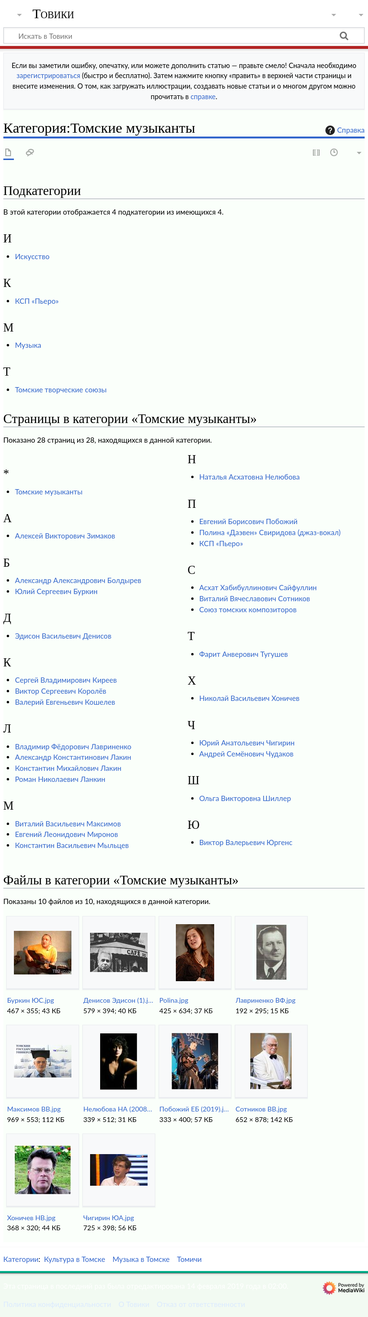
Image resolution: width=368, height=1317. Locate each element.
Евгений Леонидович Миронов (66, 834)
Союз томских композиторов (248, 609)
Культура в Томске (74, 1259)
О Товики (134, 1304)
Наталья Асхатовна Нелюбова (249, 476)
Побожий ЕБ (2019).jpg (195, 1109)
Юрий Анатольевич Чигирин (247, 742)
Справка (344, 130)
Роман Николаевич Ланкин (60, 779)
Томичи (189, 1259)
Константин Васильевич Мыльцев (72, 845)
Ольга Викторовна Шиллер (245, 798)
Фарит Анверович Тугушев (243, 654)
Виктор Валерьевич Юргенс (246, 842)
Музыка (28, 345)
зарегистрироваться (48, 75)
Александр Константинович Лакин (73, 757)
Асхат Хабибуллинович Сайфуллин (258, 587)
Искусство (32, 256)
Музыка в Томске (141, 1259)
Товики (53, 14)
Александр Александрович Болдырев (78, 580)
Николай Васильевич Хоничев (249, 698)
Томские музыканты (48, 491)
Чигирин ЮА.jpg (108, 1218)
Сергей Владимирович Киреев (66, 680)
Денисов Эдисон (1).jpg (118, 1000)
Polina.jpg (174, 1000)
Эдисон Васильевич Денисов (63, 635)
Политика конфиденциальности (57, 1304)
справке (203, 96)
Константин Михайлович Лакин (68, 768)
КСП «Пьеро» (36, 301)
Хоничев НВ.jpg (31, 1218)
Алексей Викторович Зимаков (65, 535)
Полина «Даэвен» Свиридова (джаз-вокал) (270, 532)
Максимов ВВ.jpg (34, 1109)
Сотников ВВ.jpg (261, 1109)
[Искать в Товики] (184, 35)
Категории (20, 1259)
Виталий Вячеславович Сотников (254, 598)
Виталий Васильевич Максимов (68, 823)
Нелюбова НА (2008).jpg (118, 1109)
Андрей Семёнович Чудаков (246, 753)
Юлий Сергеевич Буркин (56, 591)
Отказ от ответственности (201, 1304)
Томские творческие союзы (60, 389)
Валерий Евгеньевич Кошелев (65, 702)
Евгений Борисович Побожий (248, 521)
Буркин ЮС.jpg (30, 1000)
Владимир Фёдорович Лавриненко (73, 746)
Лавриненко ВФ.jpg (266, 1000)
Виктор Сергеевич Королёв (60, 691)
